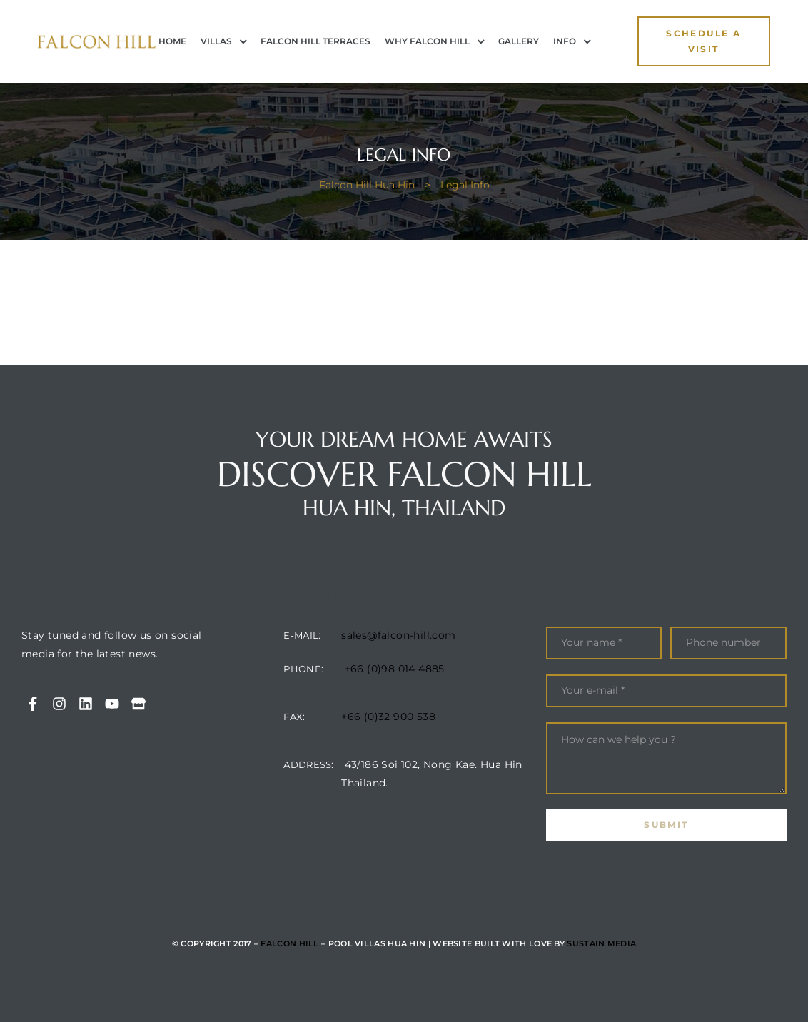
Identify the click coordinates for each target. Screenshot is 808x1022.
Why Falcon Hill (434, 41)
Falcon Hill (289, 943)
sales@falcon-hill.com (398, 635)
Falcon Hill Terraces (315, 41)
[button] (703, 41)
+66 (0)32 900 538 (388, 716)
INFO (571, 41)
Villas (223, 41)
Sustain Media (601, 943)
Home (172, 41)
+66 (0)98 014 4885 (395, 668)
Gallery (518, 41)
